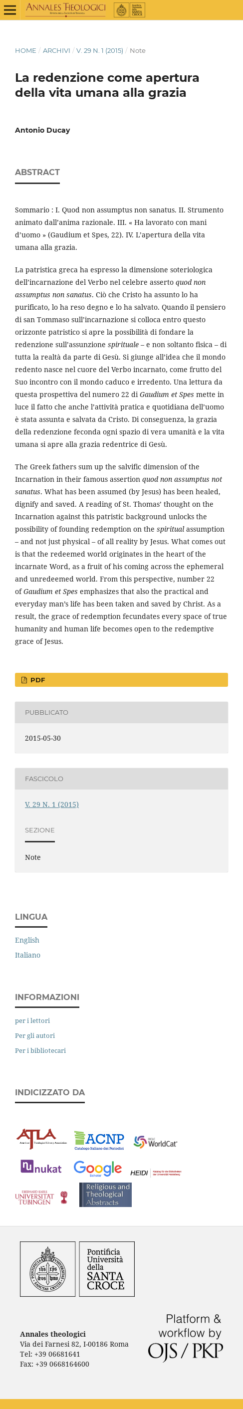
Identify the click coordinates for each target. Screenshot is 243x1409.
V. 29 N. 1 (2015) (99, 50)
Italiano (27, 955)
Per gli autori (35, 1035)
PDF (36, 680)
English (27, 940)
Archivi (56, 50)
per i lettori (32, 1020)
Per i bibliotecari (40, 1050)
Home (25, 50)
